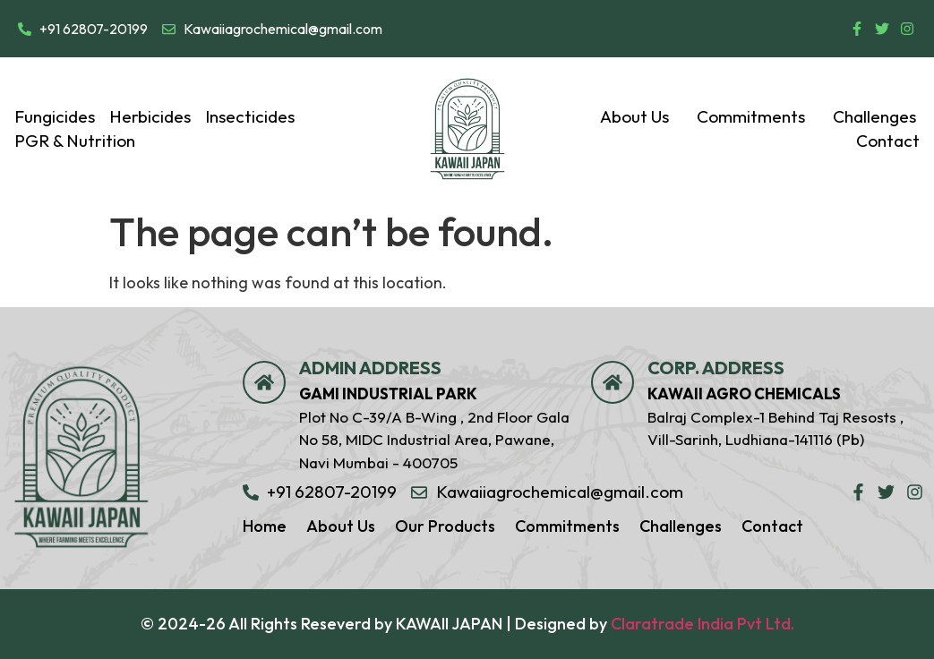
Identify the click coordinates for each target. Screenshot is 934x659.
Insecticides (250, 116)
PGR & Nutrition (74, 140)
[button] (641, 117)
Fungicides (54, 116)
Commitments (757, 116)
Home (265, 526)
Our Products (445, 526)
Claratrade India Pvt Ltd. (702, 623)
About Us (641, 116)
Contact (888, 140)
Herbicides (150, 116)
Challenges (874, 116)
